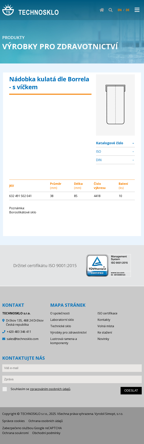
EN (120, 10)
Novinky (103, 339)
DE (127, 10)
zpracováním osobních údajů (50, 389)
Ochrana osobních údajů (45, 421)
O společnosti (60, 313)
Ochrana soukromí (15, 433)
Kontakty (104, 320)
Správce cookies (13, 421)
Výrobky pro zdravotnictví (68, 332)
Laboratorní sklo (62, 320)
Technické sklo (60, 326)
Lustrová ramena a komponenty (63, 341)
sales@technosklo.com (22, 339)
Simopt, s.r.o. (114, 414)
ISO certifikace (107, 313)
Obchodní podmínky (46, 433)
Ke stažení (105, 332)
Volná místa (106, 326)
